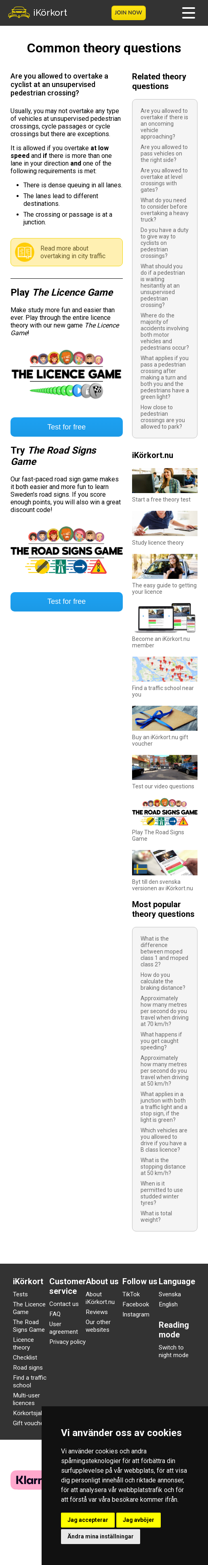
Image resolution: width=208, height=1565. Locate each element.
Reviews (97, 1312)
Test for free (66, 427)
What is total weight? (156, 1216)
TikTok (131, 1294)
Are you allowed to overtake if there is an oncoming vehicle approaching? (164, 124)
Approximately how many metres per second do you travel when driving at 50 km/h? (165, 1071)
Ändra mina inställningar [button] (100, 1536)
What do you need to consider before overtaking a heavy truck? (165, 210)
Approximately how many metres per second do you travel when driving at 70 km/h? (165, 1011)
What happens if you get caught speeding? (161, 1041)
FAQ (55, 1314)
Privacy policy (67, 1341)
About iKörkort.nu (100, 1298)
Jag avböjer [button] (138, 1520)
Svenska (170, 1294)
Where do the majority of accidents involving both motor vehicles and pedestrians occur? (165, 331)
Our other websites (98, 1325)
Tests (20, 1294)
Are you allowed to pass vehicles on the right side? (164, 153)
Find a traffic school (29, 1381)
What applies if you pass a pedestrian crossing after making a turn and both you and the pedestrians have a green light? (165, 377)
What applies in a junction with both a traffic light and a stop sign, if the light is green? (164, 1107)
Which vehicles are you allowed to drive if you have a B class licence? (164, 1140)
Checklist (25, 1357)
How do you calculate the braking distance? (163, 981)
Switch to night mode (174, 1351)
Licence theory (23, 1343)
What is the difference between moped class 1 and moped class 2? (164, 951)
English (168, 1304)
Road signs (28, 1367)
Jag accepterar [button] (87, 1520)
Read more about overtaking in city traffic (72, 252)
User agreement (63, 1327)
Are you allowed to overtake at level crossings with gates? (164, 180)
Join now (128, 13)
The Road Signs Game (29, 1325)
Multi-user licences (26, 1399)
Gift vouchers (31, 1423)
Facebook (135, 1304)
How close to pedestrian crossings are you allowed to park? (163, 417)
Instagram (135, 1314)
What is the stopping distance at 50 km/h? (163, 1166)
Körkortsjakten (32, 1413)
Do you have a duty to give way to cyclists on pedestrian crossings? (165, 243)
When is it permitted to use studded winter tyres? (162, 1193)
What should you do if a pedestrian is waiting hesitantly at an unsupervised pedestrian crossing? (163, 285)
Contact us (64, 1304)
